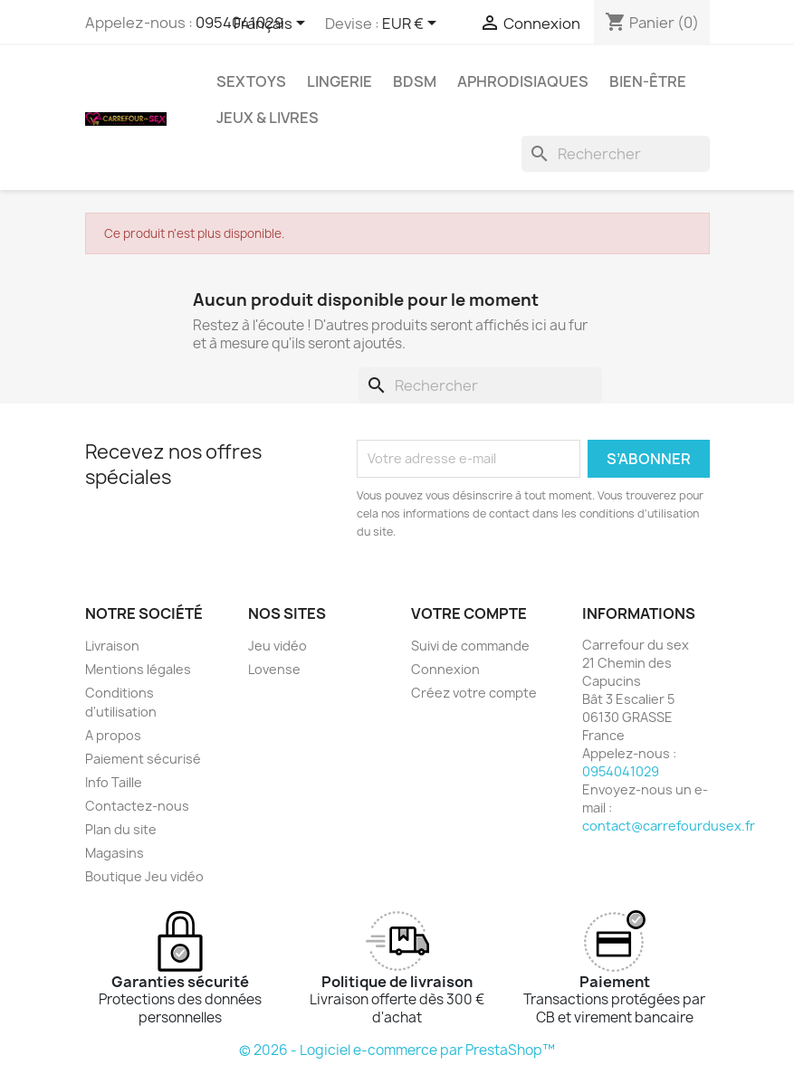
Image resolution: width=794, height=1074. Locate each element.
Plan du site (121, 829)
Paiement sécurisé (143, 758)
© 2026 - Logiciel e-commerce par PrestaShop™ (397, 1050)
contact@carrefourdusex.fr (668, 825)
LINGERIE (339, 81)
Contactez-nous (137, 805)
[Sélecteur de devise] (412, 24)
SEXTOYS (251, 81)
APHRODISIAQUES (522, 81)
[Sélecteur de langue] (272, 24)
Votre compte (469, 613)
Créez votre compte (474, 692)
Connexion (445, 669)
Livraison (112, 645)
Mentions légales (138, 669)
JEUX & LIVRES (267, 118)
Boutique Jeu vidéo (144, 876)
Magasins (114, 852)
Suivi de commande (470, 645)
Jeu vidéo (277, 645)
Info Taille (113, 782)
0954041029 (620, 771)
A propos (113, 735)
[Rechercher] (615, 154)
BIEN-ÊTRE (647, 81)
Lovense (274, 669)
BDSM (414, 81)
